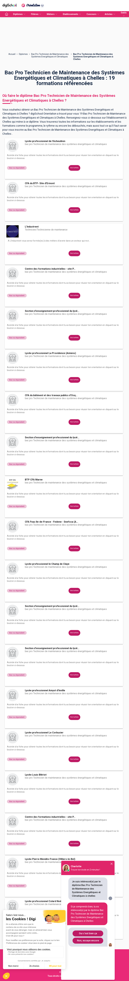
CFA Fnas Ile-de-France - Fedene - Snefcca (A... (51, 521)
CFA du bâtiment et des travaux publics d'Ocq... (51, 395)
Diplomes (23, 54)
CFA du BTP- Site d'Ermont (40, 183)
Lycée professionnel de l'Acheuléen (45, 141)
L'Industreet (32, 226)
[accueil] (6, 14)
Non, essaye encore (88, 940)
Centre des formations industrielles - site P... (50, 268)
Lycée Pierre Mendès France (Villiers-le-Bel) (50, 859)
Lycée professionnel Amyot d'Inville (45, 690)
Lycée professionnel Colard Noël (43, 901)
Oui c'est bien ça (88, 933)
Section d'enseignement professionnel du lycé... (52, 311)
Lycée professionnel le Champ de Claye (47, 564)
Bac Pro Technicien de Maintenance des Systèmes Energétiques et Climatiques (50, 55)
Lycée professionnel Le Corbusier (44, 732)
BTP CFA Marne (34, 479)
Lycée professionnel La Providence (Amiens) (50, 353)
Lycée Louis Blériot (35, 774)
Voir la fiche (74, 167)
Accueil (11, 54)
